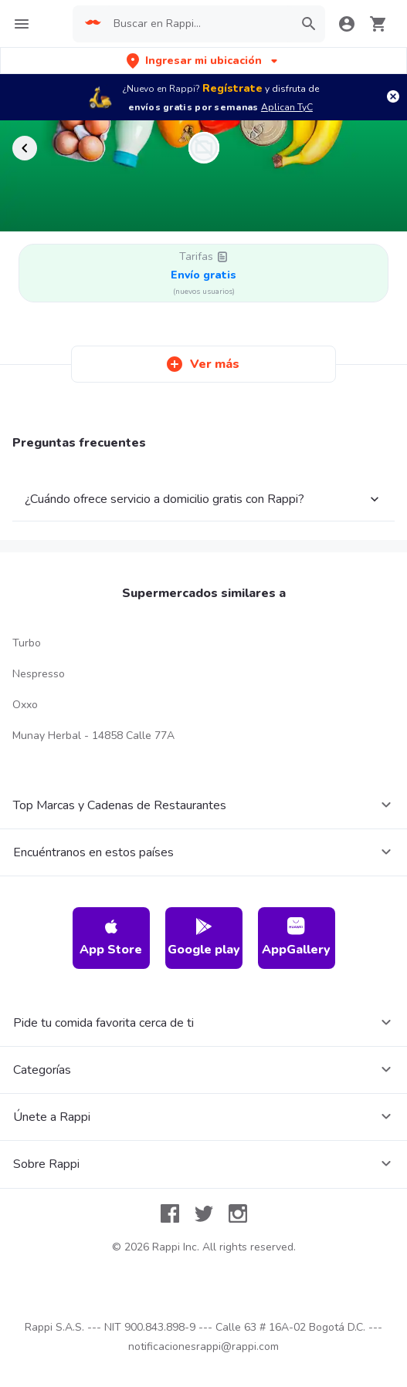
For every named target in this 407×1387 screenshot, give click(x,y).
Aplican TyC (287, 107)
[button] (203, 60)
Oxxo (25, 704)
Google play (204, 937)
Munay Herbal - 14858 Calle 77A (93, 735)
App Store (111, 937)
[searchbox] (198, 23)
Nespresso (38, 674)
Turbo (26, 643)
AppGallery (296, 937)
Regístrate (232, 88)
